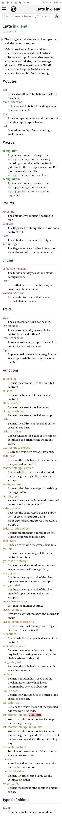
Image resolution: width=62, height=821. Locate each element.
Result (6, 808)
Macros (8, 142)
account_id (9, 378)
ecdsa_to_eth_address (16, 528)
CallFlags (7, 223)
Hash (5, 236)
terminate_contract (14, 747)
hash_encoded (11, 585)
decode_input (10, 496)
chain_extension (12, 102)
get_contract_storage (15, 561)
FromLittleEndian (12, 338)
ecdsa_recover (11, 508)
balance (7, 391)
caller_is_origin (11, 431)
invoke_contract (12, 609)
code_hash (8, 455)
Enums (8, 260)
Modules (9, 81)
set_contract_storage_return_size (22, 727)
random (7, 674)
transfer (7, 759)
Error (5, 280)
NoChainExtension (13, 293)
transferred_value (13, 771)
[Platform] (22, 2)
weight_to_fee (10, 783)
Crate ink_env (48, 9)
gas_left (7, 548)
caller (5, 419)
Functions (10, 370)
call (4, 89)
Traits (7, 309)
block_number (11, 403)
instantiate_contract (14, 601)
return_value (10, 690)
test (4, 126)
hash (5, 114)
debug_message (12, 484)
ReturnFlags (9, 244)
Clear (5, 317)
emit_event (9, 540)
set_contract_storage (15, 714)
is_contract (9, 634)
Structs (8, 203)
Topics (6, 350)
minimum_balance (13, 646)
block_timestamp (13, 411)
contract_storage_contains (18, 468)
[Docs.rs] (3, 2)
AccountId (8, 211)
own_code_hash (11, 662)
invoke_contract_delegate (18, 621)
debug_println (11, 179)
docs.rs (45, 2)
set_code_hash (11, 702)
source (7, 31)
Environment (10, 325)
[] (15, 31)
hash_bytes (9, 573)
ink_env (20, 26)
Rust (56, 2)
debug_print (9, 150)
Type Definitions (15, 800)
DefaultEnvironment (14, 268)
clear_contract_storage (16, 447)
